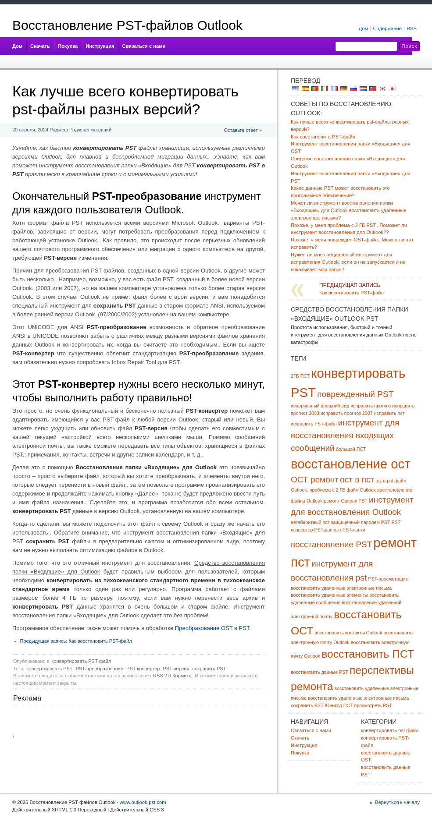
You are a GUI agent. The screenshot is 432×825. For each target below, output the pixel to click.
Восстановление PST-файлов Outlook (127, 25)
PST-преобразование (99, 668)
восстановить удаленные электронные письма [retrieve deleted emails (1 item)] (358, 698)
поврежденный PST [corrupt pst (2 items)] (355, 394)
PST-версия (176, 668)
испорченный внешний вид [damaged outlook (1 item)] (320, 405)
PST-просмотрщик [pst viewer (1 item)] (387, 578)
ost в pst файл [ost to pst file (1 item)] (390, 480)
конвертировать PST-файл (81, 661)
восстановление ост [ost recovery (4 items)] (351, 464)
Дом (17, 46)
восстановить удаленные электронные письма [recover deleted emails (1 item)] (341, 588)
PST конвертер (143, 668)
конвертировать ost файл (390, 730)
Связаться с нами (144, 46)
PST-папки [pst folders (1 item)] (354, 529)
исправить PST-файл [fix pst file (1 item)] (313, 423)
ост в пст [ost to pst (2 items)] (357, 479)
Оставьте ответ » (243, 130)
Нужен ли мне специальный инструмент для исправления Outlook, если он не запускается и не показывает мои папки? (348, 262)
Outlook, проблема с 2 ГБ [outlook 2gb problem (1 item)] (318, 489)
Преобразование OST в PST (212, 628)
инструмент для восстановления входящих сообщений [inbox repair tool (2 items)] (345, 435)
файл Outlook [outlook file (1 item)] (361, 489)
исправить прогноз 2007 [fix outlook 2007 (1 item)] (347, 413)
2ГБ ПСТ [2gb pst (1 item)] (300, 376)
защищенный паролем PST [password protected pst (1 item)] (360, 522)
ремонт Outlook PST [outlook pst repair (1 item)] (346, 500)
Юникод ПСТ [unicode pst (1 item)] (339, 705)
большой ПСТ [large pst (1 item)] (351, 449)
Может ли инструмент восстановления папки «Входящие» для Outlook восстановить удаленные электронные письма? (348, 210)
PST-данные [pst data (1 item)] (327, 529)
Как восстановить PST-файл (76, 641)
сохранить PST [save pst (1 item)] (307, 705)
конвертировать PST (50, 668)
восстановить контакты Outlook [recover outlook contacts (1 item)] (348, 632)
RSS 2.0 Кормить (172, 675)
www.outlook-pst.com (143, 802)
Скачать (40, 46)
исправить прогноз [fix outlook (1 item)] (370, 405)
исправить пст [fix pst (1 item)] (389, 413)
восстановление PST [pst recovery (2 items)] (331, 544)
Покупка (68, 46)
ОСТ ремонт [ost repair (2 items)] (315, 479)
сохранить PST (209, 668)
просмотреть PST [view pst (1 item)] (373, 705)
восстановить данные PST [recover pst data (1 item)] (319, 672)
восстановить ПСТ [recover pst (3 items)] (367, 654)
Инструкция (100, 46)
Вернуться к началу (397, 802)
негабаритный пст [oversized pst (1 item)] (310, 522)
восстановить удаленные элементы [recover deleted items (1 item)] (329, 595)
